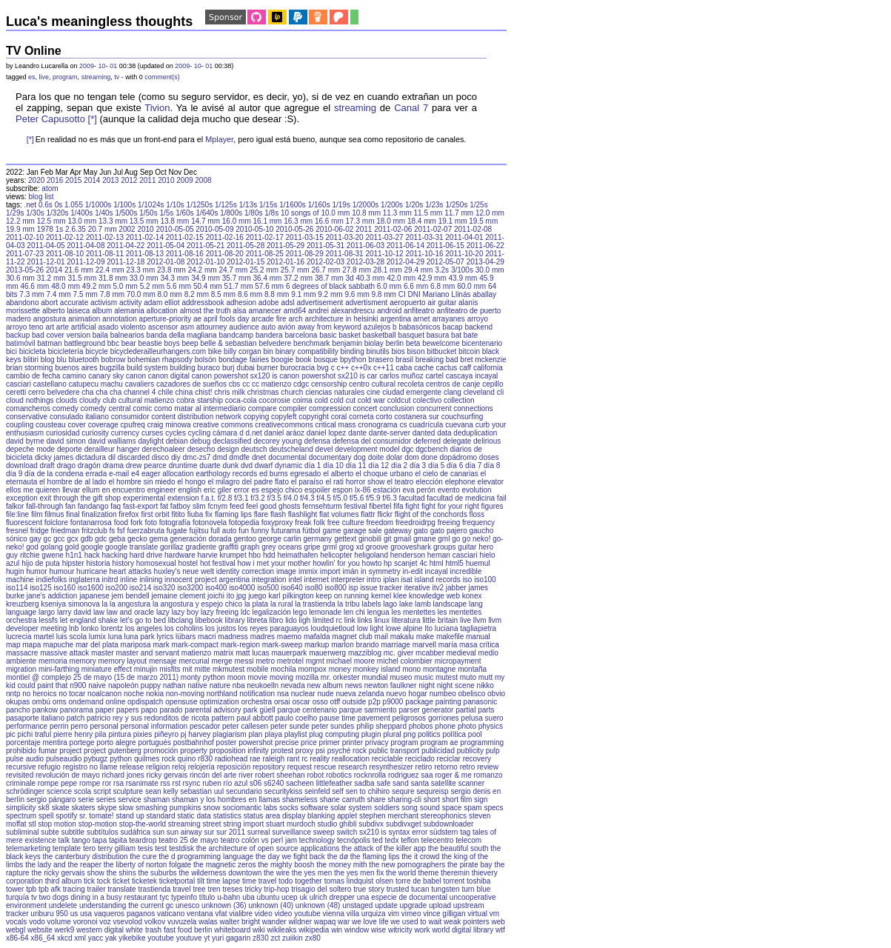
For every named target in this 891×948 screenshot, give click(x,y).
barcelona (300, 335)
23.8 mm (171, 270)
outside (354, 702)
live (44, 77)
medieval (461, 653)
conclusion (396, 408)
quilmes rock (155, 759)
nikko (485, 685)
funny (260, 531)
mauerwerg (327, 653)
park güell (259, 710)
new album (325, 685)
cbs (235, 384)
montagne (439, 669)
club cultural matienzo (139, 400)
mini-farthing (59, 669)
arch (295, 319)
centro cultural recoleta (386, 384)
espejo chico (282, 490)
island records (438, 579)
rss (165, 783)
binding (352, 351)
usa (86, 913)
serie (86, 799)
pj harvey (196, 734)
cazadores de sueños (191, 384)
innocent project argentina (207, 579)
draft (47, 465)
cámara (225, 433)
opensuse (181, 702)
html (437, 563)
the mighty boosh (286, 865)
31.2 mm (51, 278)
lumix (97, 636)
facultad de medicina (461, 498)
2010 (166, 180)
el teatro (400, 482)
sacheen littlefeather (319, 783)
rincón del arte (213, 775)
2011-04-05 (45, 245)
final (72, 514)
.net (30, 205)
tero (89, 848)
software (314, 808)
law (98, 612)
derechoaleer (163, 449)
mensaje (163, 661)
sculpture (128, 791)
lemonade (325, 612)
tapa (100, 840)
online (116, 702)
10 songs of (300, 213)
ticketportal (177, 881)
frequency (478, 522)
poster (226, 742)
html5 (454, 563)
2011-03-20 (345, 237)
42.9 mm (432, 278)
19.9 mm (20, 229)
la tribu (349, 604)
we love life (370, 922)
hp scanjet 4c (405, 563)
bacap (452, 327)
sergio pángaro (51, 799)
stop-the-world (142, 824)
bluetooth (84, 360)
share (376, 799)
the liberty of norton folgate (147, 865)
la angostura (130, 604)
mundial (374, 677)
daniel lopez (326, 433)
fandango (93, 506)
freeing (449, 522)
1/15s (268, 205)
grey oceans (281, 547)
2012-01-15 (245, 262)
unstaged (357, 905)
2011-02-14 (145, 237)
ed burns (273, 474)
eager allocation (167, 474)
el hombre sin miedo (141, 482)
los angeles (144, 628)
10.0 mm (335, 213)
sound (430, 808)
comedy (66, 408)
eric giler (218, 490)
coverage (103, 425)
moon (236, 677)
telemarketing (28, 848)
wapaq (325, 922)
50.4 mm (207, 286)
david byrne (25, 441)
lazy (163, 612)
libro (277, 620)
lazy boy (185, 612)
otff (335, 702)
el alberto (338, 474)
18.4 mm (421, 221)
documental (287, 457)
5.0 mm (125, 286)
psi (320, 751)
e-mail (119, 474)
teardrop (142, 840)
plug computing (334, 734)
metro (265, 661)
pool (475, 734)
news (353, 685)
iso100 (484, 579)
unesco (187, 905)
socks (288, 808)
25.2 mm (264, 270)
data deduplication (467, 433)
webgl (15, 930)
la (105, 604)
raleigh (273, 759)
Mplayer (219, 139)
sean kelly (161, 791)
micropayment (458, 661)
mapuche (58, 645)
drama (113, 465)
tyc (164, 897)
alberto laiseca (66, 311)
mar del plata (97, 645)
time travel (259, 881)
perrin (59, 726)
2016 (55, 180)
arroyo (477, 319)
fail (502, 498)
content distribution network (196, 417)
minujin (146, 669)
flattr (368, 514)
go (456, 539)
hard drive (146, 555)
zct (276, 938)
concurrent (433, 408)
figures (492, 506)
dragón (89, 465)
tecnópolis (353, 840)
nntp (13, 694)
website (40, 930)
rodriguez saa (410, 775)
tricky (252, 889)
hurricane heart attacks (114, 571)
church (292, 392)
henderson (407, 555)
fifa (398, 506)
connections (473, 408)
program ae (439, 742)
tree (199, 889)
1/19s (341, 205)
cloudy (90, 400)
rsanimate (142, 783)
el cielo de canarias (446, 474)
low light (370, 628)
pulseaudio (63, 759)
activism (103, 302)
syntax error (408, 832)
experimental (144, 498)
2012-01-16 (285, 262)
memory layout (123, 661)
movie (257, 677)
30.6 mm (20, 278)
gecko (137, 539)
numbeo (443, 694)
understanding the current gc (126, 905)
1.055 (73, 205)
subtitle (73, 832)
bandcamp (235, 335)
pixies (143, 734)
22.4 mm (110, 270)
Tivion (157, 107)
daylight (150, 441)
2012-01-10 (205, 262)
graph (250, 547)
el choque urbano (384, 474)
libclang (180, 620)
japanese (94, 596)
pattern (222, 718)
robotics (339, 775)
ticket (121, 881)
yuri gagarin (231, 938)
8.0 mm (170, 294)
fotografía (174, 522)
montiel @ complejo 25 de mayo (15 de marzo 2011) (92, 677)
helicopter (336, 555)
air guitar (441, 302)
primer (329, 742)
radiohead (231, 759)
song (409, 808)
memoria (53, 661)
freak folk (310, 522)
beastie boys (158, 343)
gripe (312, 547)
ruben (211, 783)
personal (104, 726)
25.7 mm (295, 270)
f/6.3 (389, 498)
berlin (395, 343)
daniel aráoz (284, 433)
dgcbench (431, 449)
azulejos (377, 327)
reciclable (387, 759)
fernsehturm (321, 506)
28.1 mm (387, 270)
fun (243, 531)
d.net (254, 433)
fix (209, 514)
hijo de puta (40, 563)
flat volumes (338, 514)
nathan (174, 685)
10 (102, 66)
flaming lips (233, 514)
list (48, 197)
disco (160, 457)
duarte (209, 465)
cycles (175, 433)
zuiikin (292, 938)
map (13, 645)
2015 (73, 180)
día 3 (418, 465)
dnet (259, 457)
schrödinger (25, 791)
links (365, 620)
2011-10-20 (464, 254)
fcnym (217, 506)
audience (244, 327)
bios (397, 351)
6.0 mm (389, 286)
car (372, 376)
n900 (78, 685)
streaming (96, 77)
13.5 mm (144, 221)
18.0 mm (390, 221)
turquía (17, 897)
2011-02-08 (473, 229)
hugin (15, 571)
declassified (232, 441)
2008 (203, 180)
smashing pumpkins (168, 808)
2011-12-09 (85, 262)
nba (239, 685)
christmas (263, 392)
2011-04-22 (125, 245)
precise (286, 742)
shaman (157, 799)
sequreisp (432, 791)
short (432, 799)
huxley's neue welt (184, 571)
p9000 (393, 702)
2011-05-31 (325, 245)
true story (368, 889)
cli (500, 392)
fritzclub (94, 531)
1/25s (478, 205)
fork (136, 522)
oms (60, 702)
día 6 (455, 465)
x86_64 (42, 938)
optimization (218, 702)
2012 (129, 180)
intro (374, 579)
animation (84, 319)
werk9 (65, 930)
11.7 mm (458, 213)
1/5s (166, 213)
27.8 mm (356, 270)
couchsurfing (462, 417)
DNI (413, 294)
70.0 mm (141, 294)
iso (468, 579)
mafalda (317, 636)
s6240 (274, 783)
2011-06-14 (405, 245)
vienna (333, 913)
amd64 (295, 311)
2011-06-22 (485, 245)
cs (403, 425)
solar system (351, 808)
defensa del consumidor (372, 441)
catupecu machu (96, 384)
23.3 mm (140, 270)
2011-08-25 (265, 254)
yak (111, 938)
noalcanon (104, 694)
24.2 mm (202, 270)
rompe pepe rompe (69, 783)
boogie (282, 360)
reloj (179, 767)
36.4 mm (267, 278)
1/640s (207, 213)
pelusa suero (482, 718)
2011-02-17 (265, 237)
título (207, 897)
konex (472, 596)
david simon (65, 441)
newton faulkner (390, 685)
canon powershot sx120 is (235, 376)
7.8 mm (112, 294)
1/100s (124, 205)
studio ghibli (337, 824)
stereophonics (444, 816)
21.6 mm (78, 270)
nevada (293, 685)
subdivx (371, 824)
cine (373, 392)
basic (327, 335)
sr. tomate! (96, 816)
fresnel (17, 531)
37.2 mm (298, 278)
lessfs (48, 620)
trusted (398, 889)
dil (112, 457)
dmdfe (239, 457)
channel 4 (140, 392)
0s (59, 205)
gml (444, 539)
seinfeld (317, 791)
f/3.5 (274, 498)
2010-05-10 (254, 229)
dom (411, 457)
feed (237, 506)
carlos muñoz (401, 376)
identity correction (245, 571)
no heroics (39, 694)
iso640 (291, 588)
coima (303, 400)
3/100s (462, 270)
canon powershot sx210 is (322, 376)
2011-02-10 (25, 237)
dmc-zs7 (197, 457)
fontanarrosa (91, 522)
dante (357, 433)
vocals (16, 922)
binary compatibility (307, 351)
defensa (317, 441)
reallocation (351, 759)
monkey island (376, 669)
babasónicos (419, 327)
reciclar (449, 759)
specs (493, 808)
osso (320, 702)
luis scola (71, 636)
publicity (470, 751)
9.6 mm (356, 294)
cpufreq (133, 425)
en (106, 490)
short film (457, 799)
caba (404, 368)
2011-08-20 (225, 254)
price (309, 742)
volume (59, 922)
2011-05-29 (285, 245)
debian (177, 441)
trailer (96, 889)
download (22, 465)
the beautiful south (458, 848)
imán (350, 571)
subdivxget (403, 824)
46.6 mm (34, 286)
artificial (83, 327)
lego (300, 612)
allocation (162, 311)
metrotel (290, 661)
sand (401, 783)
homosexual (156, 563)
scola (82, 791)
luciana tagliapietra (465, 628)
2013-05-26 (25, 270)
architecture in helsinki (341, 319)
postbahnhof (193, 742)
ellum (91, 490)
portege (82, 742)
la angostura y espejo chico (197, 604)
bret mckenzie (483, 360)
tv (116, 77)
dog (359, 457)
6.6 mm (416, 286)
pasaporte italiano (35, 718)
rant (293, 759)
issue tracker (381, 588)
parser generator (425, 710)
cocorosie (274, 400)
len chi (354, 612)
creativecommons (284, 425)
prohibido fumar (31, 751)
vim (393, 913)
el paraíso (307, 482)
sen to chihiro (368, 791)
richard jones (123, 775)
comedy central (106, 408)
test (161, 848)
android (389, 311)
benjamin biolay (358, 343)
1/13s (248, 205)
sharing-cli (404, 799)
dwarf (264, 465)
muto (468, 677)
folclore (56, 522)
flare (261, 514)
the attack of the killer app (383, 848)
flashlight (302, 514)
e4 (135, 474)
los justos (220, 628)
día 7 (473, 465)
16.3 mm (298, 221)
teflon (409, 840)
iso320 (164, 588)
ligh (305, 620)
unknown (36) (224, 905)
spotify (66, 816)
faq (115, 506)
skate (61, 808)
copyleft (283, 417)
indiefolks (51, 579)
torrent (453, 881)
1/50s (148, 213)
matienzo (196, 653)
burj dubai (238, 368)
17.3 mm (360, 221)
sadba (364, 783)
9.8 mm (384, 294)
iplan (390, 579)
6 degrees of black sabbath (330, 286)
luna (115, 636)
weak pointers (467, 922)
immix (308, 571)
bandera (269, 335)
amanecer (264, 311)
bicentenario (482, 343)
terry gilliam (117, 848)
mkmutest (228, 669)
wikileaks (281, 930)
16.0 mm (236, 221)
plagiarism (230, 734)
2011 (147, 180)
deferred (427, 441)
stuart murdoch (291, 824)
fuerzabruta (145, 531)
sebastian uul (202, 791)
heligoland (371, 555)
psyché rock (347, 751)
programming (482, 742)
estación (386, 490)
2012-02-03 (325, 262)
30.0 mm (489, 270)
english (189, 490)
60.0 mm (471, 286)
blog (36, 197)
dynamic (288, 465)
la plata (256, 604)
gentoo (244, 539)
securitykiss (283, 791)
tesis (145, 848)
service (129, 799)
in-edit (413, 571)
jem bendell (131, 596)
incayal (436, 571)
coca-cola (241, 400)
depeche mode (30, 449)
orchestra (257, 702)
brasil (404, 360)
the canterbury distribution (84, 856)
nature (220, 685)
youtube (160, 938)
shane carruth (342, 799)
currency (125, 433)
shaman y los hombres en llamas (226, 799)
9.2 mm (330, 294)
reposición (234, 767)
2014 (92, 180)
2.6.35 (75, 229)
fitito (178, 514)
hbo (254, 555)
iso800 (335, 588)
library (234, 620)
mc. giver (399, 653)
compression (330, 408)
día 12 (378, 465)
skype (106, 808)
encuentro (128, 490)
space (452, 808)
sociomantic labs (249, 808)
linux (382, 620)
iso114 (16, 588)
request (299, 767)
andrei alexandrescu (341, 311)
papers (127, 710)
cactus (446, 368)
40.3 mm (370, 278)
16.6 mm (329, 221)
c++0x (361, 368)
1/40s (104, 213)
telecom (468, 840)
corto (384, 417)
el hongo (191, 482)
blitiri (31, 360)
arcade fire (268, 319)
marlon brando (354, 645)
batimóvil (20, 343)
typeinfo (184, 897)
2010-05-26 (294, 229)
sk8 (44, 808)
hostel (188, 563)
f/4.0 (291, 498)
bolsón (205, 360)
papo (149, 710)
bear (128, 343)
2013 (110, 180)
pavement (374, 718)
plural (392, 734)
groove (377, 547)
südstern (444, 832)
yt (207, 938)
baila (100, 335)
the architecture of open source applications (267, 848)
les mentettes (413, 612)
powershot (255, 742)
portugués (154, 742)
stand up (130, 816)
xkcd (65, 938)
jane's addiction (52, 596)
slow (126, 808)
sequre (403, 791)
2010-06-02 (334, 229)
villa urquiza (366, 913)
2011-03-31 (424, 237)
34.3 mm (174, 278)
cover (76, 425)
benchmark (311, 343)
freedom (380, 522)
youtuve (189, 938)
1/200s (392, 205)
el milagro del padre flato (248, 482)
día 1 (312, 465)
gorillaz (172, 547)
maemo (289, 636)
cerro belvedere (53, 392)
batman (49, 343)
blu (61, 360)
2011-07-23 (25, 254)
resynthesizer (391, 767)
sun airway (184, 832)
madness (233, 636)
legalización (272, 612)
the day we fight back (290, 856)
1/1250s (200, 205)
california (488, 368)
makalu (402, 636)
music (423, 677)
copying (256, 417)
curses (152, 433)
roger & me (453, 775)
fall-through (44, 506)
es (32, 77)
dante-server (389, 433)
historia (98, 563)
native (197, 685)
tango (81, 840)
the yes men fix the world (375, 873)
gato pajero (448, 531)
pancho (18, 710)
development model (367, 449)
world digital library (462, 930)
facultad (412, 498)
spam (472, 808)
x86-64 (17, 938)
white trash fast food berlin (169, 930)
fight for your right (450, 506)
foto (150, 522)
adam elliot (161, 302)
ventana (200, 913)
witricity (400, 930)
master (102, 653)
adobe (268, 302)
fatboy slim (188, 506)
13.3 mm (113, 221)
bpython (353, 360)
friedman (65, 531)
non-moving (185, 694)
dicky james (54, 457)
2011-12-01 (45, 262)
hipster (73, 563)
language (21, 612)
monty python (203, 677)
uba (248, 897)
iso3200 (190, 588)
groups (444, 547)
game (332, 531)
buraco (209, 368)
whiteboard (232, 930)
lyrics (164, 636)
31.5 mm (81, 278)
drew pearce (146, 465)
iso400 (216, 588)
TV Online (33, 50)
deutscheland (291, 449)
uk (303, 897)
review (487, 767)
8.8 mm (276, 294)
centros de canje (453, 384)
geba (117, 539)
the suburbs (157, 873)
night (426, 685)
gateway (397, 531)
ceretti (16, 392)
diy (176, 457)
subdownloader (448, 824)
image (286, 571)
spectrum (21, 816)
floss (476, 514)
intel (294, 579)
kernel (381, 596)
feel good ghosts (273, 506)
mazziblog (364, 653)
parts (486, 710)
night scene (456, 685)
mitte (202, 669)
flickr (385, 514)
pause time (337, 718)
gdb (87, 539)
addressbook (202, 302)
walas (208, 922)
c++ (342, 368)
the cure (143, 856)
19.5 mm (483, 221)
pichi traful (35, 734)
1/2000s (366, 205)
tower (15, 889)
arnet (421, 319)
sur (209, 832)
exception (22, 498)
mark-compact (194, 645)
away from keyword (329, 327)
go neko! (476, 539)
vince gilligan (444, 913)
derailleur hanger (112, 449)
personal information (154, 726)
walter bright (240, 922)
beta (413, 343)
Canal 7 (411, 107)
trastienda (154, 889)
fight (412, 506)
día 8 (492, 465)
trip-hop (277, 889)
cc (246, 384)
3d (350, 278)
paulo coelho (297, 718)
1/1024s (151, 205)
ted (378, 840)
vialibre (241, 913)
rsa (118, 783)
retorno (446, 767)
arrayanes (448, 319)
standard (161, 816)
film (37, 514)
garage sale (362, 531)
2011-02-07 (433, 229)
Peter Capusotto (50, 118)
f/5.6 (357, 498)
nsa (283, 694)
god (32, 547)
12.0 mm (489, 213)
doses (489, 457)
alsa (239, 311)
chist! (203, 392)
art (49, 327)
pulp (493, 751)
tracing (74, 889)
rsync (191, 783)
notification (257, 694)
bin (268, 351)
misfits (169, 669)
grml (329, 547)
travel (181, 889)
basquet (411, 335)
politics (429, 734)
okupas (18, 702)
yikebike (132, 938)
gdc (101, 539)
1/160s (319, 205)
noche (134, 694)
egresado (305, 474)
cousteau (51, 425)
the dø (337, 856)
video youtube (298, 913)
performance (26, 726)
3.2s (442, 270)
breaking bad (437, 360)
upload (440, 905)
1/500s (126, 213)
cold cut (343, 400)
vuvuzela (181, 922)
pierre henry (73, 734)
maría (448, 645)
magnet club (352, 636)
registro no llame (90, 767)
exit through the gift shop (80, 498)
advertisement (320, 302)
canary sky (106, 376)
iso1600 (91, 588)
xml (80, 938)
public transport (394, 751)
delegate (457, 441)
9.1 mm (303, 294)
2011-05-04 (165, 245)
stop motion (57, 824)
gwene (52, 555)
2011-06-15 (445, 245)
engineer (161, 490)
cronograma (377, 425)
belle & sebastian (228, 343)
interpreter (348, 579)
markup (316, 645)
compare (262, 408)
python (121, 759)
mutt (485, 677)
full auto (223, 531)
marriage (395, 645)
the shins (121, 873)
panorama (76, 710)
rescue (325, 767)
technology (317, 840)
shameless (300, 799)
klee (400, 596)
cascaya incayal (472, 376)
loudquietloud (332, 628)
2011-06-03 (365, 245)
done (429, 457)
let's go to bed (143, 620)
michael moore (350, 661)
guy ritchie (23, 555)
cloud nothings (30, 400)
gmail (402, 539)
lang (476, 604)
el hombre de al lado (73, 482)
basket (349, 335)
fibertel (380, 506)
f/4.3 (307, 498)
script (102, 791)
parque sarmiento (368, 710)
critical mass (335, 425)
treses (232, 889)
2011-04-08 (85, 245)
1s (60, 229)
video (264, 913)
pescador (205, 726)
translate (121, 889)
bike (214, 351)
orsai (282, 702)
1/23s (434, 205)
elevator (491, 482)
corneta (361, 417)
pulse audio (25, 759)
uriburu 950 (49, 913)
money (340, 669)
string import (243, 824)
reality (320, 759)
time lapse (224, 881)
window (356, 930)
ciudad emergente (411, 392)
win (336, 930)
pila (101, 734)
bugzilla (111, 368)
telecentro (437, 840)
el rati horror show (354, 482)
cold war (371, 400)
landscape (450, 604)
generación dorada (200, 539)
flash (278, 514)
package (419, 702)
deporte (69, 449)
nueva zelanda (360, 694)
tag (465, 832)
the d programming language (205, 856)
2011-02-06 (393, 229)
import (330, 571)
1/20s (414, 205)
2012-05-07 (445, 262)
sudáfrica (136, 832)
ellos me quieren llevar (43, 490)
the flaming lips (375, 856)
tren (213, 889)
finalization (98, 514)
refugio (49, 767)
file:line (17, 514)
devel (324, 449)
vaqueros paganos (124, 913)
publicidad (438, 751)
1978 (45, 229)
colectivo (427, 400)
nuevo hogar (406, 694)
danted (424, 433)
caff (465, 368)
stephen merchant (388, 816)
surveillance (291, 832)
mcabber (430, 653)
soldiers (386, 808)
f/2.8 (225, 498)
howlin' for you (336, 563)
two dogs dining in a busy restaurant (98, 897)
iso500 (267, 588)
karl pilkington (290, 596)
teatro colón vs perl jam (259, 840)
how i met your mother (273, 563)
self (338, 791)
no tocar (72, 694)
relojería (201, 767)
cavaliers (139, 384)
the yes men (312, 873)
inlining (150, 579)
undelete (63, 905)
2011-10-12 (384, 254)
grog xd (351, 547)
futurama (285, 531)
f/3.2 (257, 498)
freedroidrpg (416, 522)
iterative (417, 588)
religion (158, 767)
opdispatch (145, 702)
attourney (211, 327)
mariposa (136, 645)
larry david (74, 612)
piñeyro (166, 734)
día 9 (14, 474)
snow (211, 808)
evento (449, 490)
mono (411, 669)
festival (355, 506)
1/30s (35, 213)
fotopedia (244, 522)
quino (187, 759)
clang (452, 392)
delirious (487, 441)
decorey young (277, 441)
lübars (186, 636)
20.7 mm (102, 229)
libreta (257, 620)
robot (315, 775)
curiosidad (63, 433)
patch (75, 718)
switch (346, 832)
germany (317, 539)
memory (83, 661)
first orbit (155, 514)
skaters (83, 808)
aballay (484, 294)
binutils (378, 351)
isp (353, 588)
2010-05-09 (214, 229)
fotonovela (210, 522)
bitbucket (441, 351)
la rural (281, 604)
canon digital (169, 376)
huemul (478, 563)
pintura (119, 734)
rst (177, 783)
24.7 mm (232, 270)
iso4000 (242, 588)
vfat (221, 913)
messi (244, 661)
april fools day (227, 319)
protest (281, 751)
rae (255, 759)
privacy (377, 742)
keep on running (342, 596)
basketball (379, 335)
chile (165, 392)
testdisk (181, 848)
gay (35, 539)
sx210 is (373, 832)
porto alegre (116, 742)
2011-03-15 (305, 237)
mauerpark (289, 653)
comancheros (28, 408)
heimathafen (297, 555)
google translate (131, 547)
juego (257, 596)
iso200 (116, 588)
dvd (247, 465)
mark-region (240, 645)
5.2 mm (152, 286)
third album (63, 881)
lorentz (112, 628)
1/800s (231, 213)
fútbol (311, 531)
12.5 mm (51, 221)
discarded (134, 457)
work (422, 930)
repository (269, 767)
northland (222, 694)
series (106, 799)
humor (36, 571)
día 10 (333, 465)
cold (320, 400)
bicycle (96, 351)
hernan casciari (452, 555)
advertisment (366, 302)
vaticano (170, 913)
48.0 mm (65, 286)
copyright (313, 417)
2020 (36, 180)
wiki (259, 930)
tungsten (445, 889)
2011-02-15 (185, 237)
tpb (31, 889)
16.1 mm (267, 221)
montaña (472, 669)
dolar (394, 457)
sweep (324, 832)
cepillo (492, 384)
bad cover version (61, 335)
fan (70, 506)
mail (381, 636)
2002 (127, 229)
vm (494, 913)
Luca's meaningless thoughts (99, 21)
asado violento (123, 327)
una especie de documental (402, 897)
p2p (374, 702)
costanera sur (416, 417)
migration (21, 669)
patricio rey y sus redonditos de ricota (148, 718)
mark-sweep (282, 645)
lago (390, 604)
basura (438, 335)
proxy (304, 751)
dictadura (91, 457)
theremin (455, 873)
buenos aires (76, 368)
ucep (289, 897)
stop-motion (98, 824)
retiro (424, 767)
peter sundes (333, 726)
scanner (471, 783)
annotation (119, 319)
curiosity (95, 433)
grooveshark (410, 547)
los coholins (183, 628)
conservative (26, 417)
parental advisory (212, 710)
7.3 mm (31, 294)
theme (428, 873)
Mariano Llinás (446, 294)
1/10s (175, 205)
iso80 (314, 588)
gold (72, 547)
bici (11, 351)
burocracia (297, 368)
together (308, 881)
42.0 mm (401, 278)
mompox (312, 669)
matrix (223, 653)
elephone (460, 482)
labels (371, 604)
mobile (257, 669)
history (122, 563)
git (388, 539)
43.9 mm (463, 278)
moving (281, 677)
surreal (258, 832)
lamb (423, 604)
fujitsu (198, 531)
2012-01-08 (165, 262)
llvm (480, 620)
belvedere (274, 343)
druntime (183, 465)
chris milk (229, 392)
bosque (325, 360)
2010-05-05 (174, 229)
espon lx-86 (352, 490)
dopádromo (458, 457)
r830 (205, 759)
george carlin (279, 539)
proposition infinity (239, 751)
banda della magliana (182, 335)
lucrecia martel (30, 636)
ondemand (86, 702)
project (70, 751)
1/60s (184, 213)
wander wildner (287, 922)
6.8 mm (442, 286)
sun (158, 832)
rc (304, 759)
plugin (371, 734)
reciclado (420, 759)
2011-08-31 (345, 254)
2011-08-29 (305, 254)
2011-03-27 (384, 237)
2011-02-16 (225, 237)
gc (48, 539)
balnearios (127, 335)
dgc (407, 449)
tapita (118, 840)
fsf (121, 531)
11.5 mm (428, 213)
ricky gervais (167, 775)
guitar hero (475, 547)
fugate (177, 531)
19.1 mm (452, 221)
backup (18, 335)
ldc (245, 612)
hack (92, 555)
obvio (496, 694)
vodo (37, 922)
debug (200, 441)
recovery (477, 759)
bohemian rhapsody (160, 360)
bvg (323, 368)
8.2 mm (196, 294)
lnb (74, 628)
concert (365, 408)
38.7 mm (329, 278)
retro (467, 767)
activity (130, 302)
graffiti (228, 547)
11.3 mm (397, 213)
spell (46, 816)
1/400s (81, 213)
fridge (39, 531)
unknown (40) (270, 905)
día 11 (356, 465)
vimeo (411, 913)
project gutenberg (112, 751)
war (344, 922)
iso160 (65, 588)
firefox (129, 514)
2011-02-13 (105, 237)
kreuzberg (22, 604)
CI (402, 294)
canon (136, 376)
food (121, 522)
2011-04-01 (464, 237)
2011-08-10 (65, 254)
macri (207, 636)
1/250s (456, 205)
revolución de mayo (68, 775)
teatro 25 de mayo (188, 840)
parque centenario (307, 710)
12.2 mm (20, 221)
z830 (261, 938)
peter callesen (245, 726)
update (386, 905)
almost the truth (205, 311)
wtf (500, 930)
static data (194, 816)
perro (78, 726)
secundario (244, 791)
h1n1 (74, 555)
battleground (84, 343)
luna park (139, 636)
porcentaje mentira (36, 742)
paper (105, 710)
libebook (208, 620)
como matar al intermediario (200, 408)
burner (267, 368)
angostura (49, 319)
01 (113, 66)
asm (187, 327)
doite (376, 457)
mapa (31, 645)
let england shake (89, 620)
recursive (21, 767)
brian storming (29, 368)
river (245, 775)
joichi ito (220, 596)
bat (456, 335)
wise (378, 930)
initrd (110, 579)
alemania (129, 311)
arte (62, 327)
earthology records (226, 474)
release (131, 767)
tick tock (97, 881)
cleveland (479, 392)
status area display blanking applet (300, 816)
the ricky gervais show (67, 873)
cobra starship (199, 400)
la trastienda (315, 604)
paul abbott (254, 718)
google (92, 547)
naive (97, 685)
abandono (22, 302)
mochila (283, 669)
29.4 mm (418, 270)
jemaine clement (179, 596)
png (410, 734)
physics (490, 726)
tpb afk (50, 889)
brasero (380, 360)
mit (187, 669)
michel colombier (405, 661)
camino (74, 376)
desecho (201, 449)
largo (47, 612)
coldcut (399, 400)
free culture (345, 522)
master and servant (147, 653)
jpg (241, 596)
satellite (443, 783)
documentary (330, 457)
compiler (293, 408)
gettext (345, 539)
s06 (255, 783)
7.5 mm (85, 294)
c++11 (383, 368)
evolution (477, 490)
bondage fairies (243, 360)
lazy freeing (219, 612)
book (304, 360)
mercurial (193, 661)
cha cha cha (101, 392)
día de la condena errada (65, 474)
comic (142, 408)
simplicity (21, 808)
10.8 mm (366, 213)
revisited (19, 775)
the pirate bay (470, 865)
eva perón (418, 490)
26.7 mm (325, 270)
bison (416, 351)
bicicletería (66, 351)
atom (49, 188)
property (193, 751)
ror (106, 783)
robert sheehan (279, 775)
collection (459, 400)
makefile (450, 636)
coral (339, 417)
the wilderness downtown (219, 873)
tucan (420, 889)
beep (189, 343)
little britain (440, 620)
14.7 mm (205, 221)
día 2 (399, 465)
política (454, 734)
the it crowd (420, 856)
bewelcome (441, 343)
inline (128, 579)
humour (61, 571)
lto (428, 628)
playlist (295, 734)
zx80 (313, 938)
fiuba (195, 514)
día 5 (436, 465)
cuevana (459, 425)
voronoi (85, 922)
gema (159, 539)
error (241, 490)
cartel (435, 376)
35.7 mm (236, 278)
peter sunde (290, 726)
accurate (74, 302)
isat (407, 579)
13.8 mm (174, 221)
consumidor (130, 417)
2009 (86, 66)
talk (64, 840)
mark (161, 645)
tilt (200, 881)
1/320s (58, 213)
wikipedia (313, 930)
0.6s (46, 205)
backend (478, 327)
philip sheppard (381, 726)
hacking (114, 555)
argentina (395, 319)
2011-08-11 (105, 254)
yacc (96, 938)
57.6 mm (269, 286)
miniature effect (106, 669)
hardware (180, 555)
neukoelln (262, 685)
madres (262, 636)
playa (273, 734)
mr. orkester (340, 677)
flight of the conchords (431, 514)
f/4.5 (323, 498)
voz (105, 922)
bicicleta (32, 351)
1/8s (271, 213)
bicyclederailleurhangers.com (158, 351)
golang (52, 547)
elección (429, 482)
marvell (424, 645)
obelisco (472, 694)
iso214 (140, 588)
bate (471, 335)
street (212, 824)
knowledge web (434, 596)
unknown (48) (318, 905)
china (184, 392)
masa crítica (479, 645)
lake (406, 604)
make (425, 636)
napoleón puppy (134, 685)
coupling (19, 425)
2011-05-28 (245, 245)
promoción (161, 751)
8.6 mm (250, 294)
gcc (59, 539)
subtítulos (103, 832)
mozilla (307, 677)
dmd (220, 457)
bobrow (113, 360)
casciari (18, 384)
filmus (54, 514)
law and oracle (130, 612)
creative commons (223, 425)
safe (383, 783)
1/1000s (98, 205)
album (102, 311)
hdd (269, 555)
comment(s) (162, 77)
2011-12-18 (125, 262)
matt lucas (253, 653)
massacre (22, 653)
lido (291, 620)
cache (424, 368)
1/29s (15, 213)
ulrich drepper (332, 897)
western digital (100, 930)
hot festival (218, 563)
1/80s (253, 213)
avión (287, 327)
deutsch (254, 449)
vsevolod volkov (139, 922)
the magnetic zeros (224, 865)
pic (11, 734)
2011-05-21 (205, 245)
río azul (236, 783)
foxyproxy (277, 522)
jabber (456, 588)
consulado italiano (79, 417)
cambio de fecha (33, 376)
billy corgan (242, 351)
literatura (406, 620)
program (65, 77)
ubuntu (268, 897)
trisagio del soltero (321, 889)
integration (269, 579)
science (59, 791)
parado (170, 710)
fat (164, 506)
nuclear (303, 694)
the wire (277, 873)
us (74, 913)
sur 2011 (230, 832)
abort (49, 302)
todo (285, 881)
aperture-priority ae (170, 319)
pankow (45, 710)
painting (448, 702)
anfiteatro (419, 311)
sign (480, 799)
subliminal (22, 832)
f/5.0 (340, 498)
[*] (92, 118)
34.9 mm (205, 278)
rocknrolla (370, 775)
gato (420, 531)
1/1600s (292, 205)
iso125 (40, 588)
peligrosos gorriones (426, 718)
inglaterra (84, 579)
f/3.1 (241, 498)
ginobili (369, 539)
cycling (199, 433)
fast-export (140, 506)
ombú (41, 702)
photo (467, 726)
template (67, 848)
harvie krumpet (222, 555)
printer (352, 742)
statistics (227, 816)
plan (255, 734)
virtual (477, 913)
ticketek (144, 881)
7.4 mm (58, 294)
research (352, 767)
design (227, 449)
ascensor (163, 327)
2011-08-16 (185, 254)
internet (316, 579)
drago (66, 465)
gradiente (200, 547)
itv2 (438, 588)
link (350, 620)
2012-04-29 (405, 262)
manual (478, 636)
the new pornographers (407, 865)
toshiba (478, 881)
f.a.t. (208, 498)
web (497, 922)
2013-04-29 (485, 262)
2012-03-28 (365, 262)
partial (465, 710)
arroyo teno (25, 327)
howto (372, 563)
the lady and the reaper (63, 865)
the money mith (341, 865)
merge (221, 661)
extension (183, 498)
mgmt (315, 661)
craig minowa (169, 425)
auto (268, 327)
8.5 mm (223, 294)
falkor (15, 506)
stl (32, 824)
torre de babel (418, 881)
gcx (73, 539)
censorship (329, 384)
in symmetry (381, 571)
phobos (421, 726)
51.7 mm (238, 286)
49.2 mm (96, 286)
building (182, 368)
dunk (230, 465)
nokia (155, 694)
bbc (113, 343)
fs (113, 531)
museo (401, 677)
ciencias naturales (334, 392)
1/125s (226, 205)
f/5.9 (373, 498)
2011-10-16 (424, 254)
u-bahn (228, 897)
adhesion (241, 302)
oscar (301, 702)
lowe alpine (404, 628)
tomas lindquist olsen (358, 881)
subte (50, 832)
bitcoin (469, 351)
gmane (424, 539)
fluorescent (24, 522)
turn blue (475, 889)
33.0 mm (144, 278)
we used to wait (415, 922)
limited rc (327, 620)
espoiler (317, 490)
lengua (378, 612)
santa (420, 783)
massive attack (64, 653)
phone (445, 726)
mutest (447, 677)
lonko (90, 628)
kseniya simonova (70, 604)
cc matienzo (271, 384)
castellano (50, 384)
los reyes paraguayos (273, 628)
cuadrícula (426, 425)
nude (325, 694)
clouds (66, 400)
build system (147, 368)
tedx (392, 840)
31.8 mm (113, 278)
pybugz (95, 759)
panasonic (481, 702)
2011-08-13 (145, 254)
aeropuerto (407, 302)
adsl (287, 302)
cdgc (301, 384)
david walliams (112, 441)
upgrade (413, 905)
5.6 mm (179, 286)
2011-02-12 (65, 237)
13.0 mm (81, 221)
